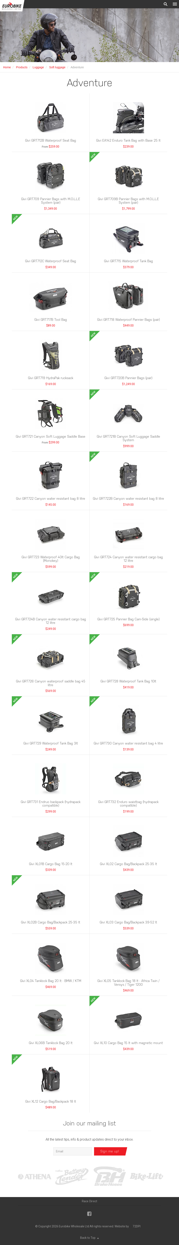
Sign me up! (109, 1151)
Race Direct (89, 1201)
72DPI (136, 1226)
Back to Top (89, 1237)
